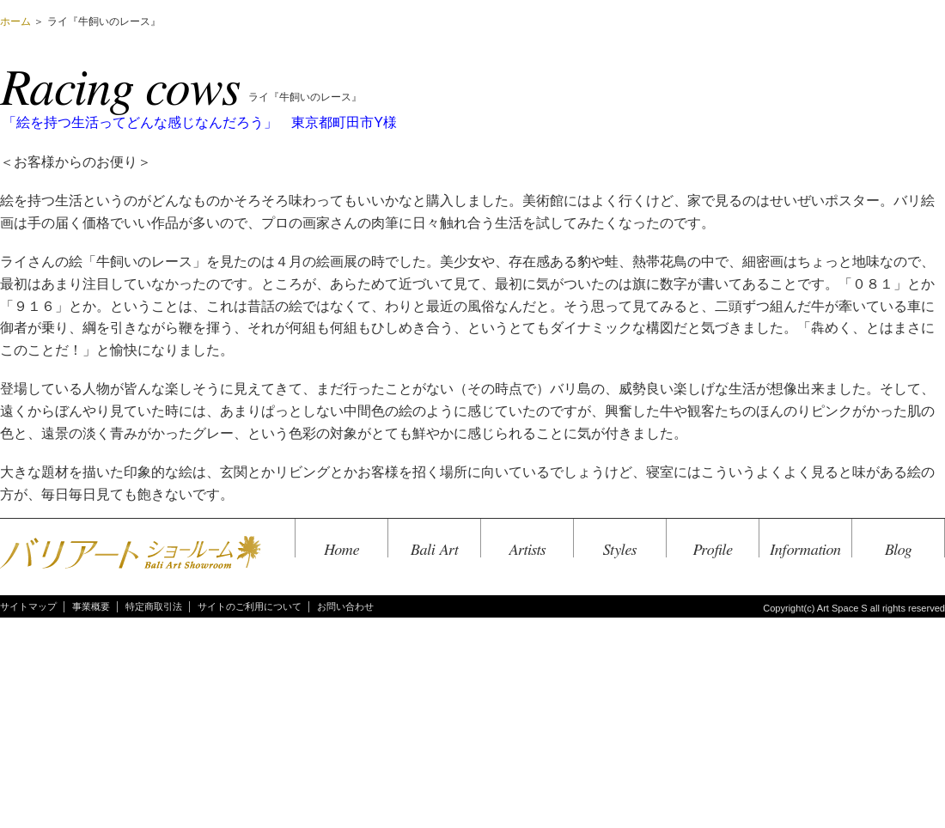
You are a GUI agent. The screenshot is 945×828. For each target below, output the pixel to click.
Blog (898, 550)
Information (805, 550)
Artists (527, 550)
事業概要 (91, 606)
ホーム (15, 21)
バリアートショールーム (130, 554)
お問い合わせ (345, 606)
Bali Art (434, 550)
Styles (620, 550)
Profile (713, 550)
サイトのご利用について (250, 606)
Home (341, 550)
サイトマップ (28, 606)
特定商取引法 (153, 606)
